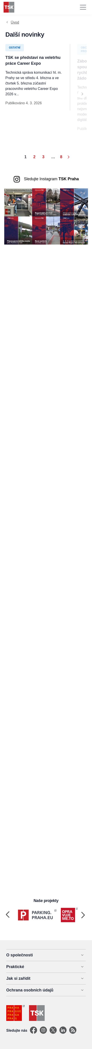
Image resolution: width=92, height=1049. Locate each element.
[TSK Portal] (72, 1030)
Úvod (15, 22)
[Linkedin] (63, 1030)
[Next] (82, 93)
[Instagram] (43, 1030)
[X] (53, 1030)
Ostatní (14, 47)
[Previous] (7, 915)
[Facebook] (33, 1030)
